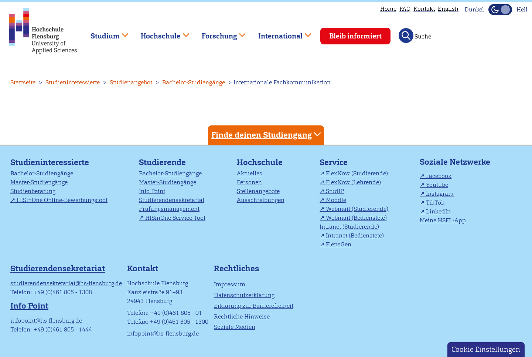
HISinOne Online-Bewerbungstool (62, 200)
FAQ (404, 9)
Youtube (437, 185)
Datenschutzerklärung (244, 295)
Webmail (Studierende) (357, 209)
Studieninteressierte (72, 82)
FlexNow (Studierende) (357, 173)
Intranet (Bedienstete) (355, 235)
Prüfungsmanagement (169, 209)
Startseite (22, 82)
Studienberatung (32, 191)
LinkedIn (438, 211)
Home (388, 9)
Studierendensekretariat (171, 200)
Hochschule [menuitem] (160, 32)
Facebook (438, 176)
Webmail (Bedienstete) (356, 218)
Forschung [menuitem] (218, 32)
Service (334, 162)
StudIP (335, 191)
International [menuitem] (279, 32)
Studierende (162, 162)
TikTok (435, 202)
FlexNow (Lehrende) (353, 182)
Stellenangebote (258, 191)
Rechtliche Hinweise (242, 316)
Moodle (336, 200)
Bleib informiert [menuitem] (355, 36)
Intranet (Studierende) (349, 226)
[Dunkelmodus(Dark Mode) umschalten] (500, 9)
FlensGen (338, 244)
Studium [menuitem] (104, 32)
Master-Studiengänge (39, 182)
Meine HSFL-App (443, 220)
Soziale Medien (234, 327)
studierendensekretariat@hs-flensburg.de (66, 283)
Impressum (229, 284)
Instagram (440, 194)
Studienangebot (131, 82)
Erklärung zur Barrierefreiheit (253, 306)
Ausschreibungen (260, 200)
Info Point (152, 191)
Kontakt (424, 9)
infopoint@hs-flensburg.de (46, 320)
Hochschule (260, 162)
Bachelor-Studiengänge (193, 82)
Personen (249, 182)
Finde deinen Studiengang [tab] (267, 134)
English (448, 9)
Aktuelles (249, 173)
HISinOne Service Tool (175, 218)
